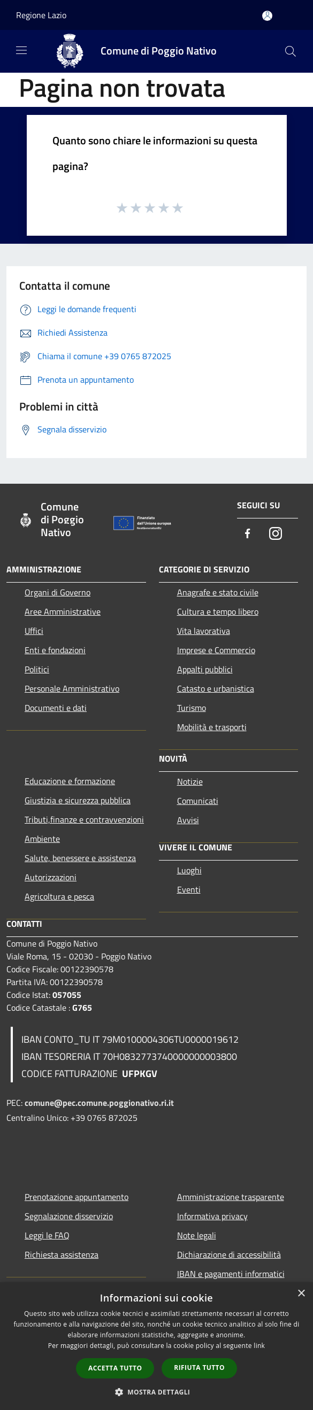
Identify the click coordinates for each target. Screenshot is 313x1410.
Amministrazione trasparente (230, 1196)
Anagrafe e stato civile (217, 592)
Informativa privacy (212, 1216)
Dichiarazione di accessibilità (229, 1254)
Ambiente (42, 838)
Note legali (196, 1235)
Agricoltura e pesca (59, 896)
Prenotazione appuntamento (76, 1196)
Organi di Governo (57, 592)
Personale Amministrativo (72, 688)
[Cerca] (290, 51)
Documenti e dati (56, 707)
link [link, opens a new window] (259, 1345)
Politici (37, 669)
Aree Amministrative (63, 611)
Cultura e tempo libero (217, 611)
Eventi (189, 889)
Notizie (190, 781)
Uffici (34, 630)
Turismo (191, 707)
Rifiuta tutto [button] (199, 1367)
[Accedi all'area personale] (267, 15)
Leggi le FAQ (47, 1235)
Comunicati (197, 800)
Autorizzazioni (51, 877)
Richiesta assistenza (61, 1254)
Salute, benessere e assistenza (80, 857)
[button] (156, 1391)
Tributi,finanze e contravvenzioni (84, 819)
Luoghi (189, 870)
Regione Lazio (41, 15)
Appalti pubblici (205, 669)
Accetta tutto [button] (115, 1368)
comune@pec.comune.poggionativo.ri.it (99, 1102)
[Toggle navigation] (21, 50)
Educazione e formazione (70, 780)
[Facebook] (247, 534)
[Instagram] (275, 534)
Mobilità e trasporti (212, 727)
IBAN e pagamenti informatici (231, 1273)
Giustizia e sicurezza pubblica (78, 800)
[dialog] (156, 1346)
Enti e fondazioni (55, 650)
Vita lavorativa (203, 630)
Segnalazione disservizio (69, 1216)
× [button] (301, 1294)
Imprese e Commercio (216, 650)
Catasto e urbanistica (215, 688)
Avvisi (188, 820)
